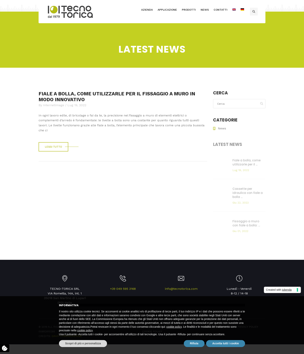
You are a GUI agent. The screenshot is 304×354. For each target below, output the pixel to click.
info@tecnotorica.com (181, 289)
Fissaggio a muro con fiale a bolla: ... (246, 224)
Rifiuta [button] (194, 343)
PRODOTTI (189, 9)
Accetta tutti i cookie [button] (225, 343)
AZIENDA (147, 9)
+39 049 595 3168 (123, 289)
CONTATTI (220, 9)
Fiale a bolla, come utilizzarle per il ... (246, 163)
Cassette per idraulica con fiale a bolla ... (247, 194)
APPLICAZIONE (167, 9)
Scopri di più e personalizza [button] (83, 343)
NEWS (205, 9)
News (222, 128)
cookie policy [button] (174, 326)
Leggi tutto (53, 146)
